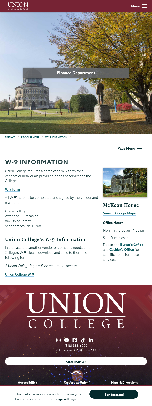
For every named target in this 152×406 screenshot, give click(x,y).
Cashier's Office (121, 249)
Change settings (64, 399)
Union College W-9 (19, 274)
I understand (114, 395)
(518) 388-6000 (76, 345)
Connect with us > (76, 361)
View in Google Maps (119, 213)
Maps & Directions (124, 382)
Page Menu (130, 148)
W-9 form (12, 189)
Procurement (30, 137)
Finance (10, 137)
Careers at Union (76, 382)
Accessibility (27, 382)
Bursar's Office (131, 245)
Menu (139, 6)
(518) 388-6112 (85, 350)
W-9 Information (56, 137)
